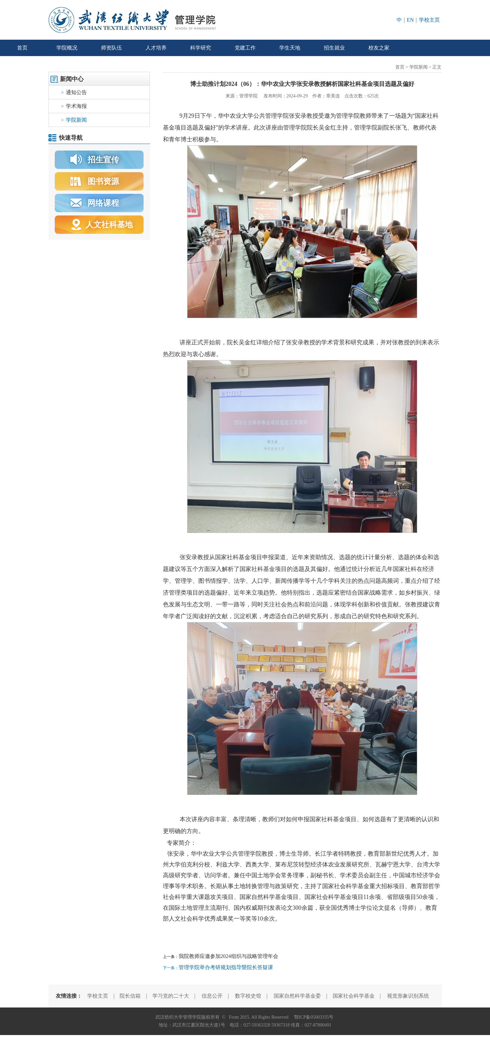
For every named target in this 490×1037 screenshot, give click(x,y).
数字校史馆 (248, 996)
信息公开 (212, 996)
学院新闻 (74, 120)
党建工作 (245, 48)
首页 (22, 48)
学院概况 (66, 48)
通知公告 (74, 92)
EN (410, 20)
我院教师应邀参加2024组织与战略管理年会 (228, 956)
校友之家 (378, 48)
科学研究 (200, 48)
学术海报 (74, 106)
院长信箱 (130, 996)
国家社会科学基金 (354, 996)
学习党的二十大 (170, 996)
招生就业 (334, 48)
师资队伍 (111, 48)
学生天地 (289, 48)
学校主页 (429, 20)
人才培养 (156, 48)
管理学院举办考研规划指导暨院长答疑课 (226, 967)
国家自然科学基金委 (297, 996)
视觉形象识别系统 (408, 996)
